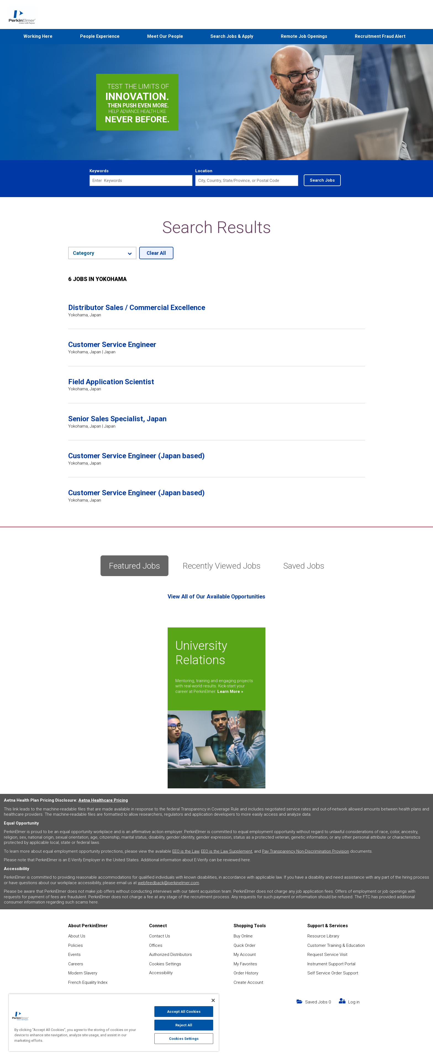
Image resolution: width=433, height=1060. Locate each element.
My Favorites (245, 963)
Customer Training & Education (336, 945)
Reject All (183, 1025)
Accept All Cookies (183, 1011)
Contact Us (159, 936)
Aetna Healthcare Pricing (103, 800)
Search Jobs (322, 180)
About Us (76, 936)
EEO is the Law (185, 851)
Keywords (99, 170)
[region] (114, 1022)
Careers (75, 963)
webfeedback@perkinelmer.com (168, 882)
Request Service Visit (327, 954)
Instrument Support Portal (331, 963)
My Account (245, 954)
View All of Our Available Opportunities (216, 596)
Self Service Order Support (332, 973)
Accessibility (161, 972)
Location (203, 170)
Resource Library (323, 936)
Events (74, 954)
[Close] (213, 1000)
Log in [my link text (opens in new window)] (354, 1002)
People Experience (100, 36)
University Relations (201, 652)
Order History (246, 973)
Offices (155, 945)
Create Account (248, 982)
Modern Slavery (82, 973)
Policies (75, 945)
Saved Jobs (303, 566)
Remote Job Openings (304, 36)
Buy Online (243, 936)
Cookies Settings (165, 963)
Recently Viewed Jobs (222, 566)
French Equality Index (87, 982)
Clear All (156, 253)
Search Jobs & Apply (231, 36)
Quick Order (244, 945)
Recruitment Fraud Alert (380, 36)
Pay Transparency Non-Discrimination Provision (305, 851)
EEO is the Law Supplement (226, 851)
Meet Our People (165, 36)
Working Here (37, 36)
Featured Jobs (134, 566)
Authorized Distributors (170, 954)
